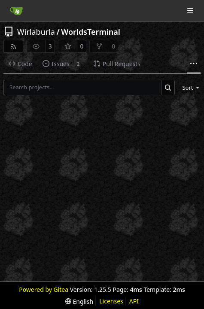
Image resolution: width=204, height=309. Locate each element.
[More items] (194, 64)
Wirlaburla (36, 31)
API (134, 301)
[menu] (189, 88)
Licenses (111, 301)
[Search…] (168, 87)
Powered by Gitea (43, 289)
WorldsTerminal (90, 31)
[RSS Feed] (13, 46)
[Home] (16, 10)
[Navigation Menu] (191, 10)
